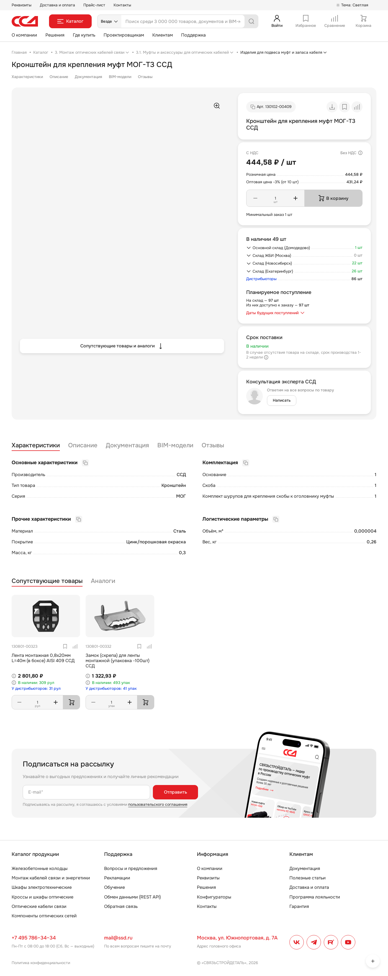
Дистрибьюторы (261, 279)
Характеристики (27, 76)
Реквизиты (22, 4)
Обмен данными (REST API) (132, 897)
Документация (88, 76)
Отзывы (145, 76)
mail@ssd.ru (118, 938)
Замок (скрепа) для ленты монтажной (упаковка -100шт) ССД (118, 660)
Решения (55, 35)
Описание (59, 76)
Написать (282, 400)
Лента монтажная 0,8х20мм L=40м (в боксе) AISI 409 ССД (43, 657)
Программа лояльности (314, 897)
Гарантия (299, 906)
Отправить (175, 792)
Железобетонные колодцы (40, 868)
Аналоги (103, 581)
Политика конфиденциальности (41, 962)
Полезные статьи (307, 878)
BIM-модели (120, 76)
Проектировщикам (124, 35)
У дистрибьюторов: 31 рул (36, 688)
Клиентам (162, 35)
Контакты (122, 4)
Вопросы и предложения (130, 868)
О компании (24, 35)
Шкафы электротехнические (42, 887)
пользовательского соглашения (157, 804)
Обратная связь (121, 906)
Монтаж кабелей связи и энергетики (51, 878)
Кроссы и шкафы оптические (42, 897)
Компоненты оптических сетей (44, 916)
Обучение (114, 887)
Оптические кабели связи (39, 906)
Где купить (84, 35)
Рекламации (117, 878)
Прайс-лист (94, 4)
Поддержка (193, 35)
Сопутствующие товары (47, 581)
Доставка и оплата (57, 4)
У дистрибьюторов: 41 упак (111, 688)
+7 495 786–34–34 (34, 938)
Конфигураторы (214, 897)
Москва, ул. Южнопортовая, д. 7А (237, 938)
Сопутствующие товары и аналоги (122, 346)
